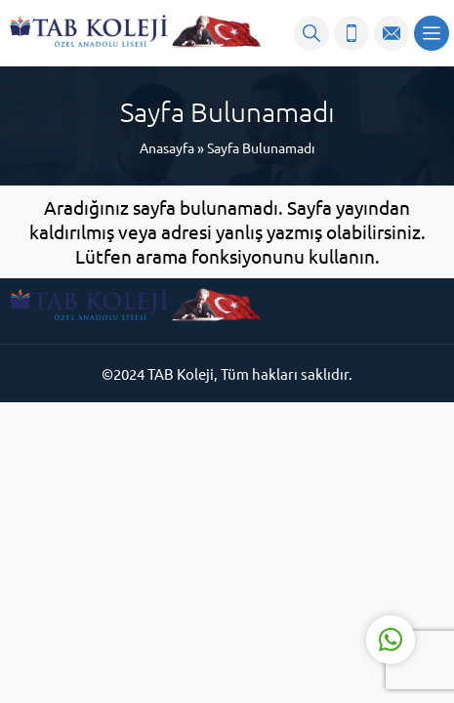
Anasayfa (167, 147)
